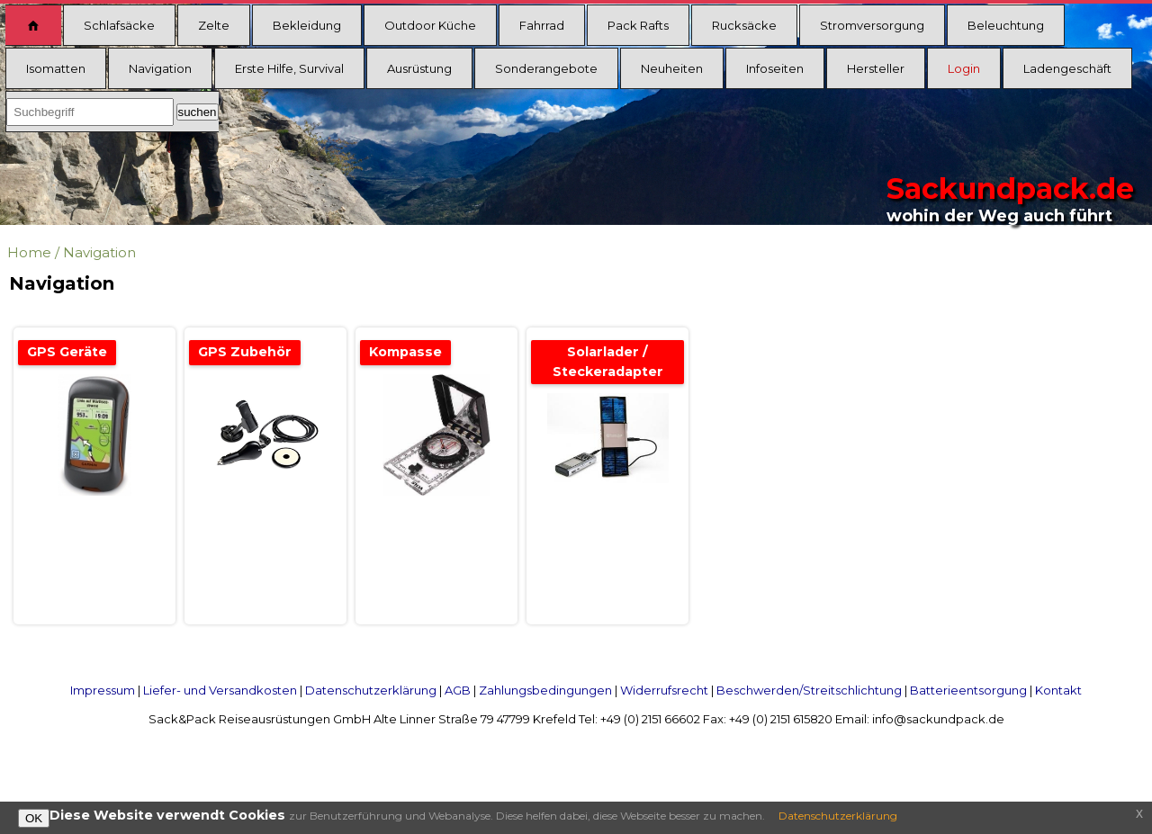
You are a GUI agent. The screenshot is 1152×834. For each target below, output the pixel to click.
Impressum (102, 690)
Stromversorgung (872, 25)
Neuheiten (672, 68)
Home (29, 252)
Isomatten (56, 68)
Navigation (160, 68)
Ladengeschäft (1067, 68)
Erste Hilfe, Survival (289, 68)
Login (964, 68)
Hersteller (875, 68)
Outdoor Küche (430, 25)
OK (33, 818)
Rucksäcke (744, 25)
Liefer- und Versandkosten (220, 690)
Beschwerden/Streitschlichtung (809, 690)
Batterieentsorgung (968, 690)
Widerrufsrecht (664, 690)
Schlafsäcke (119, 25)
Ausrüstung (419, 68)
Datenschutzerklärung (370, 690)
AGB (458, 690)
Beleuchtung (1006, 25)
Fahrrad (541, 25)
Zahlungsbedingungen (545, 690)
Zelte (214, 25)
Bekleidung (307, 25)
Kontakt (1058, 690)
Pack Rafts (638, 25)
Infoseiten (775, 68)
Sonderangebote (546, 68)
